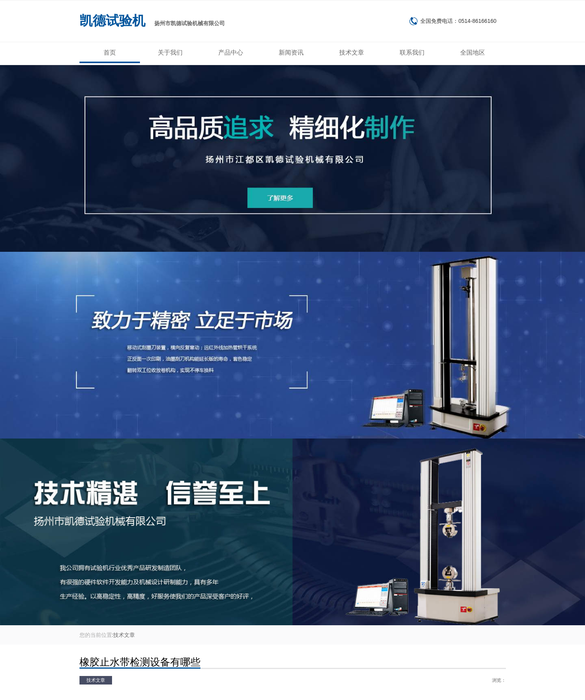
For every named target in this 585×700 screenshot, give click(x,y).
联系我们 (412, 52)
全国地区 (472, 52)
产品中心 (230, 52)
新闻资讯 (291, 52)
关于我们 (170, 52)
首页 (110, 52)
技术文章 (351, 52)
